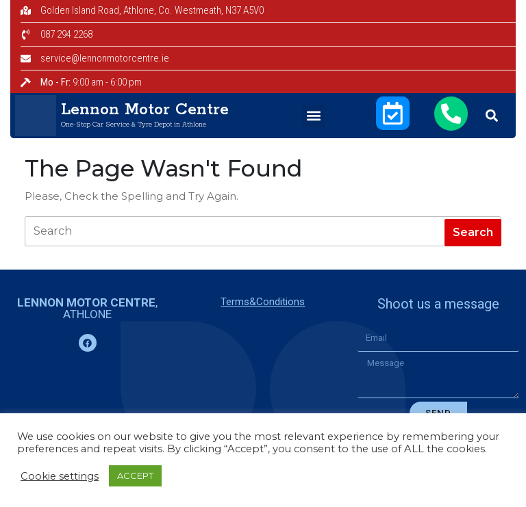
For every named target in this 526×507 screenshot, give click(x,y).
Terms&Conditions (263, 302)
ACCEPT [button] (135, 475)
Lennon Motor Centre (145, 110)
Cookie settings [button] (60, 476)
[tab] (472, 232)
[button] (313, 116)
